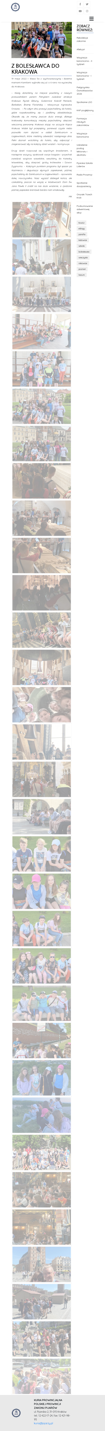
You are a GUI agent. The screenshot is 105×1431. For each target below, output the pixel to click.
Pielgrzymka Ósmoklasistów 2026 (85, 90)
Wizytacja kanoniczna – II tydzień (84, 60)
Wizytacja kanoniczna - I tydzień (84, 75)
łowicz (81, 222)
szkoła (82, 246)
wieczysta (83, 257)
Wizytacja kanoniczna (83, 135)
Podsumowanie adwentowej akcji (85, 209)
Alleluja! (81, 49)
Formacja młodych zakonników (83, 121)
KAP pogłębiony (85, 110)
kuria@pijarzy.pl (43, 1423)
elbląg (82, 228)
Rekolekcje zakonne (82, 39)
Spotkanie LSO (84, 102)
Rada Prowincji (84, 174)
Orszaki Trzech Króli (84, 196)
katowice (83, 240)
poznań (82, 269)
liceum (82, 275)
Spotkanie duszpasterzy (84, 184)
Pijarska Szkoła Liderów (85, 165)
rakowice (83, 263)
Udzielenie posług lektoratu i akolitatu (82, 149)
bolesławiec (84, 251)
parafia (82, 234)
